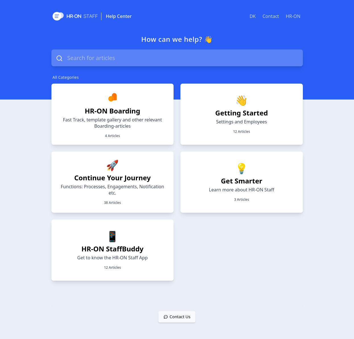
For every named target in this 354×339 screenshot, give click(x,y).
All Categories (66, 77)
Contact (271, 16)
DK (252, 16)
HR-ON (293, 16)
